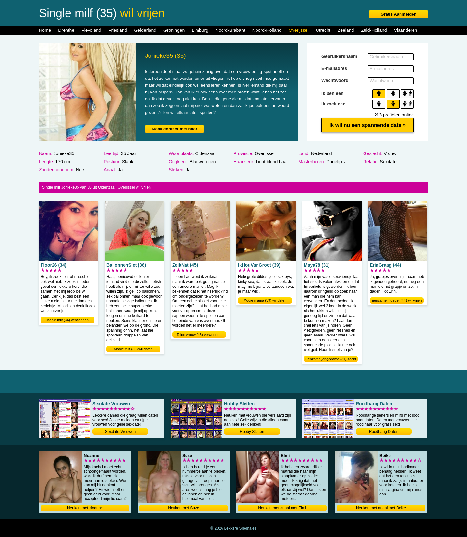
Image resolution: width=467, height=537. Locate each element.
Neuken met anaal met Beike (381, 508)
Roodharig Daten (384, 431)
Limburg (200, 30)
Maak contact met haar (174, 129)
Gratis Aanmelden (399, 14)
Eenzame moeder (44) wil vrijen (397, 300)
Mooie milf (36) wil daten (133, 349)
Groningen (174, 30)
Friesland (117, 30)
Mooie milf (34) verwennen (67, 320)
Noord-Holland (266, 30)
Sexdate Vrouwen (120, 431)
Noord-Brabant (230, 30)
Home (45, 30)
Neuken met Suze (183, 508)
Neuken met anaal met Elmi (282, 508)
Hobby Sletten (252, 431)
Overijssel (298, 30)
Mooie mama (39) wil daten (265, 300)
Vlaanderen (405, 30)
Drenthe (66, 30)
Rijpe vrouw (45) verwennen (199, 334)
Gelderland (145, 30)
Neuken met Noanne (85, 508)
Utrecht (323, 30)
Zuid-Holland (374, 30)
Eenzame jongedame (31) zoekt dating (330, 359)
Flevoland (91, 30)
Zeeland (346, 30)
